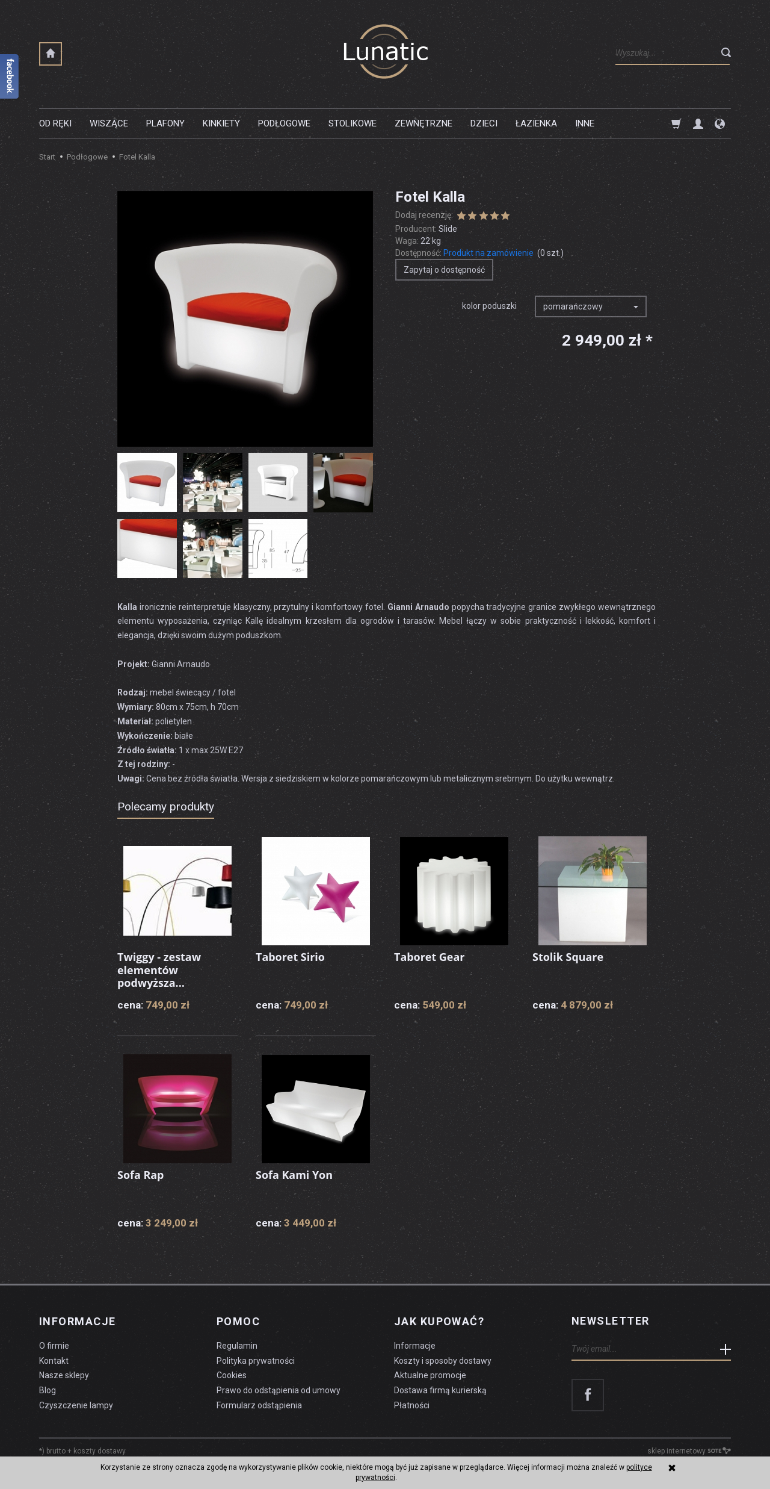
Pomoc (238, 1321)
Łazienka (536, 123)
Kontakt (54, 1360)
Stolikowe (352, 123)
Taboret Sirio (290, 957)
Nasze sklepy (64, 1374)
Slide (448, 229)
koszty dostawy (99, 1450)
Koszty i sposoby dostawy (442, 1360)
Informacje (77, 1321)
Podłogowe (284, 123)
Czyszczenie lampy (76, 1405)
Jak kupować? (439, 1321)
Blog (47, 1389)
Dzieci (483, 123)
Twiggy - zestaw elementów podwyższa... (159, 970)
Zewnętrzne (423, 123)
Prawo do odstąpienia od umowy (278, 1389)
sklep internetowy (689, 1450)
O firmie (54, 1345)
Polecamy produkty (165, 806)
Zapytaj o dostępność (444, 270)
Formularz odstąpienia (259, 1405)
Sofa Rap (140, 1174)
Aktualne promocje (430, 1374)
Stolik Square (568, 957)
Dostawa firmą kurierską (440, 1389)
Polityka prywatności (256, 1360)
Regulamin (237, 1345)
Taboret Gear (429, 957)
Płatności (412, 1405)
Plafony (165, 123)
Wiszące (109, 123)
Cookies (232, 1374)
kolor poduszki (489, 306)
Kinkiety (221, 123)
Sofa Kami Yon (294, 1174)
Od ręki (55, 123)
